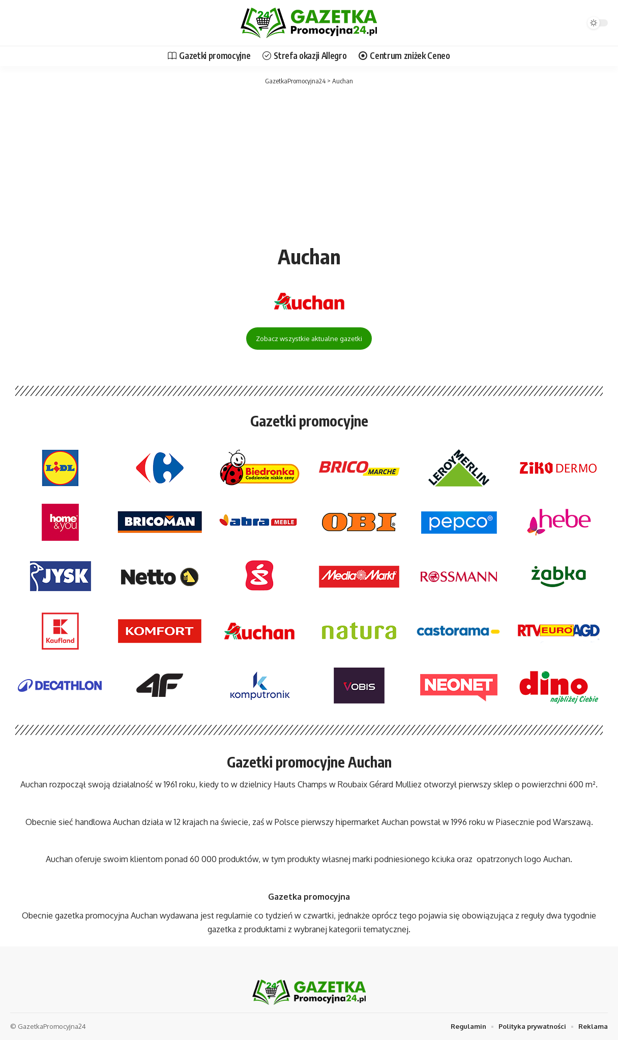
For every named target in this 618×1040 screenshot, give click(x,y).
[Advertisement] (309, 162)
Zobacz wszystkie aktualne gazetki (309, 338)
